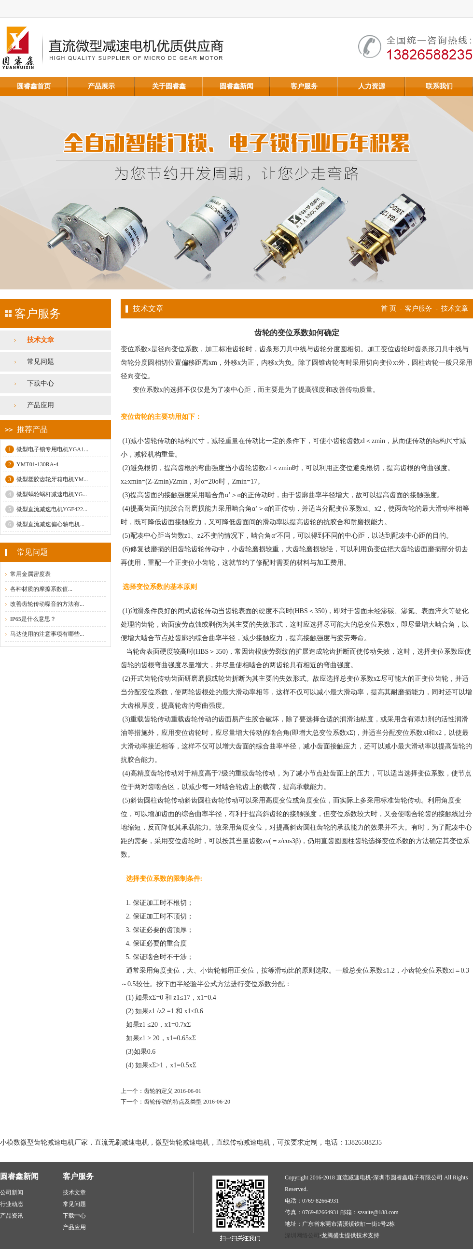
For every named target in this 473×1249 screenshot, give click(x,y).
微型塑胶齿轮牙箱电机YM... (46, 479)
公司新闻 (11, 1192)
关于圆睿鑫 (169, 86)
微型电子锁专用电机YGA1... (46, 449)
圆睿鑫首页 (34, 86)
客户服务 (304, 86)
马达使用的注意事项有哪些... (47, 634)
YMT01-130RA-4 (31, 464)
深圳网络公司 (302, 1235)
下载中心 (40, 383)
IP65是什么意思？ (33, 619)
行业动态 (11, 1204)
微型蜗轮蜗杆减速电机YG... (46, 494)
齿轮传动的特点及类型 (173, 1101)
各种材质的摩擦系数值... (41, 589)
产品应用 (40, 405)
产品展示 (101, 86)
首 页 (388, 308)
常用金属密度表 (30, 574)
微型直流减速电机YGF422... (46, 509)
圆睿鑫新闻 (236, 86)
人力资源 (371, 86)
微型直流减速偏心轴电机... (44, 524)
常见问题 (40, 361)
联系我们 (439, 86)
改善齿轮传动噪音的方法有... (47, 604)
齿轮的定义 (158, 1091)
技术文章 (40, 340)
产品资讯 (11, 1215)
